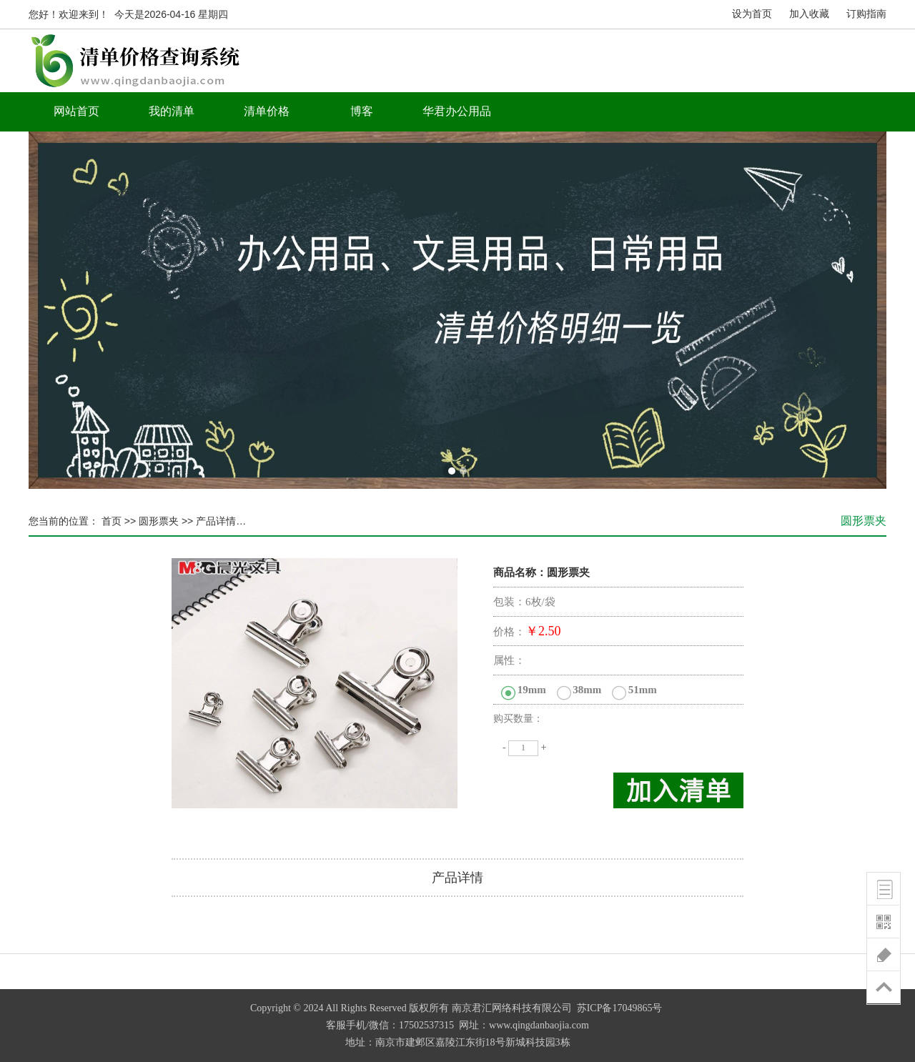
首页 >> (117, 521)
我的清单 (171, 111)
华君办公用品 (456, 111)
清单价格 (267, 111)
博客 (361, 111)
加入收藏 (809, 14)
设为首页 (752, 14)
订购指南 (866, 14)
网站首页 (76, 111)
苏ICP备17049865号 (620, 1008)
